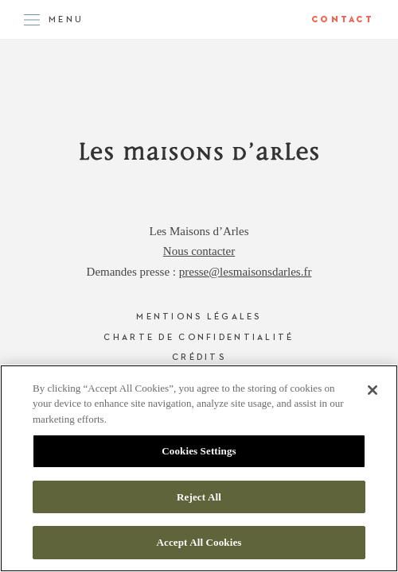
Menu (66, 19)
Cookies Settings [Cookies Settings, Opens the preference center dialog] (199, 451)
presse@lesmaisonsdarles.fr (245, 271)
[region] (199, 468)
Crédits (199, 357)
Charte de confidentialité (198, 337)
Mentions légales (199, 316)
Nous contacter (199, 251)
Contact (342, 19)
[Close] (372, 390)
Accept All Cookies (198, 542)
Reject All (199, 497)
